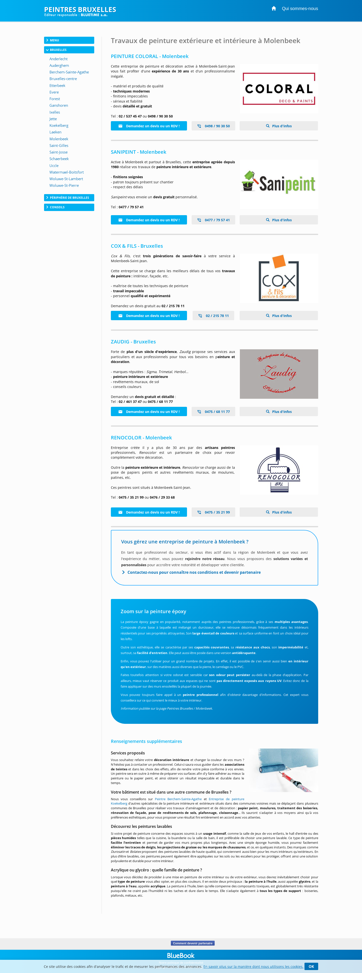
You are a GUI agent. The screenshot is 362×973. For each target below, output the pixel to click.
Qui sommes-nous (300, 8)
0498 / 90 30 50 (213, 126)
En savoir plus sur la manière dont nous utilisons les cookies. (253, 966)
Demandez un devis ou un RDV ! (149, 126)
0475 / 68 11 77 (213, 411)
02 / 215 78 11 (213, 315)
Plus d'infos (281, 126)
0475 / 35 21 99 (213, 512)
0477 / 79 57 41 (213, 220)
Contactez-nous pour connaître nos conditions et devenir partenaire (194, 572)
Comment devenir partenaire (193, 943)
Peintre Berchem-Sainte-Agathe (178, 799)
